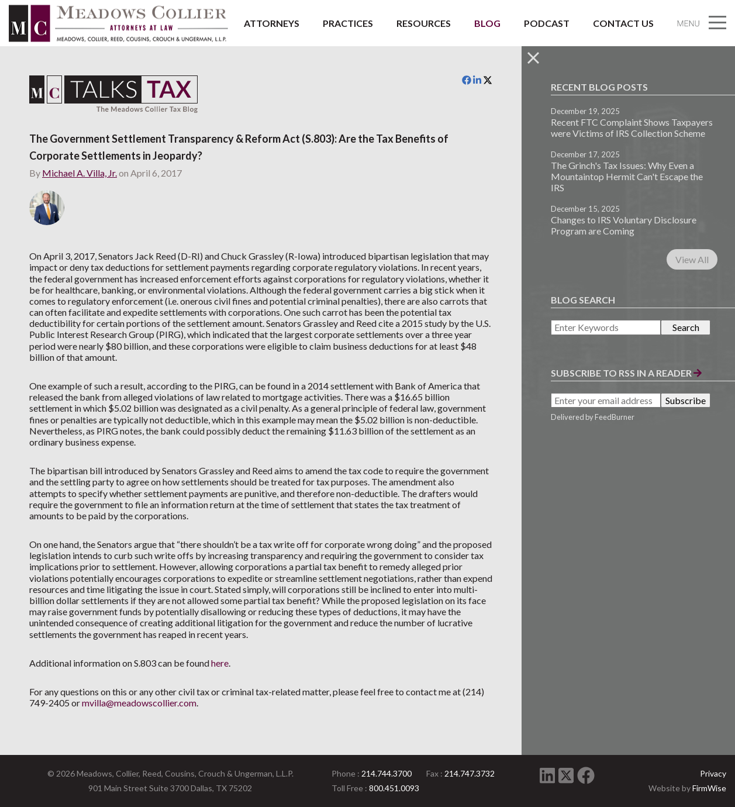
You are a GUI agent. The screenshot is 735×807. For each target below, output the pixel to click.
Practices (348, 23)
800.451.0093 (394, 788)
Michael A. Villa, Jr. (79, 172)
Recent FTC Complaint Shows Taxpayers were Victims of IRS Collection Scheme (632, 127)
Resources (423, 23)
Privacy (713, 773)
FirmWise (709, 788)
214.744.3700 (386, 773)
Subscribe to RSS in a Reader (626, 372)
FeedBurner (614, 417)
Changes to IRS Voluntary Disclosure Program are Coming (623, 225)
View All (692, 259)
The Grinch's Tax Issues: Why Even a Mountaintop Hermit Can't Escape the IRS (627, 176)
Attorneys (271, 23)
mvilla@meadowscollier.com (139, 702)
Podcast (547, 23)
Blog (487, 23)
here (220, 662)
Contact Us (623, 23)
